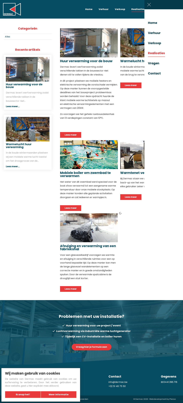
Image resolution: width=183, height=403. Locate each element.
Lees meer (71, 134)
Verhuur (104, 9)
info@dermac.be (118, 382)
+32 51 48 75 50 (117, 386)
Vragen (156, 9)
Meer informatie (59, 394)
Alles (7, 36)
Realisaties (138, 9)
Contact (172, 9)
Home (88, 9)
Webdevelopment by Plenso (162, 399)
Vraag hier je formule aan (91, 347)
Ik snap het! (22, 394)
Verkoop (120, 9)
